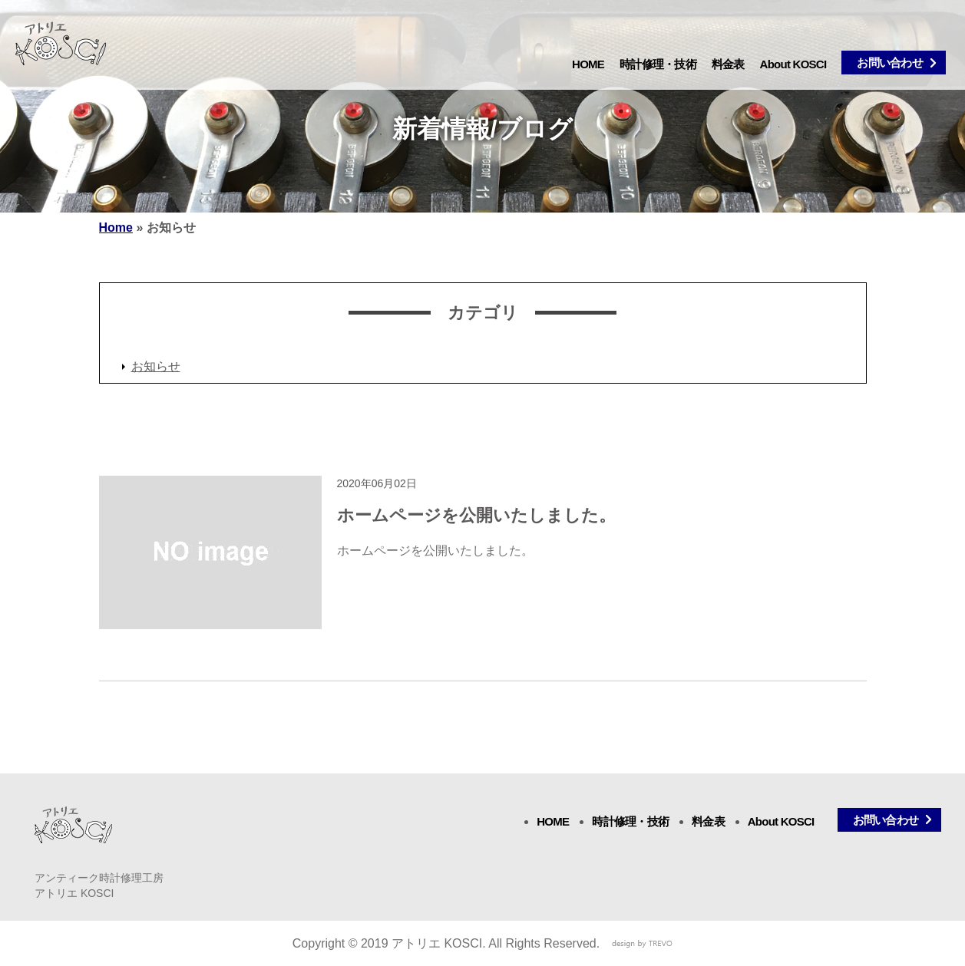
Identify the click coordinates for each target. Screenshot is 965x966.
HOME (588, 64)
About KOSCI (793, 64)
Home (116, 227)
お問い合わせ (890, 62)
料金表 (728, 64)
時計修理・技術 (658, 64)
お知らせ (155, 366)
